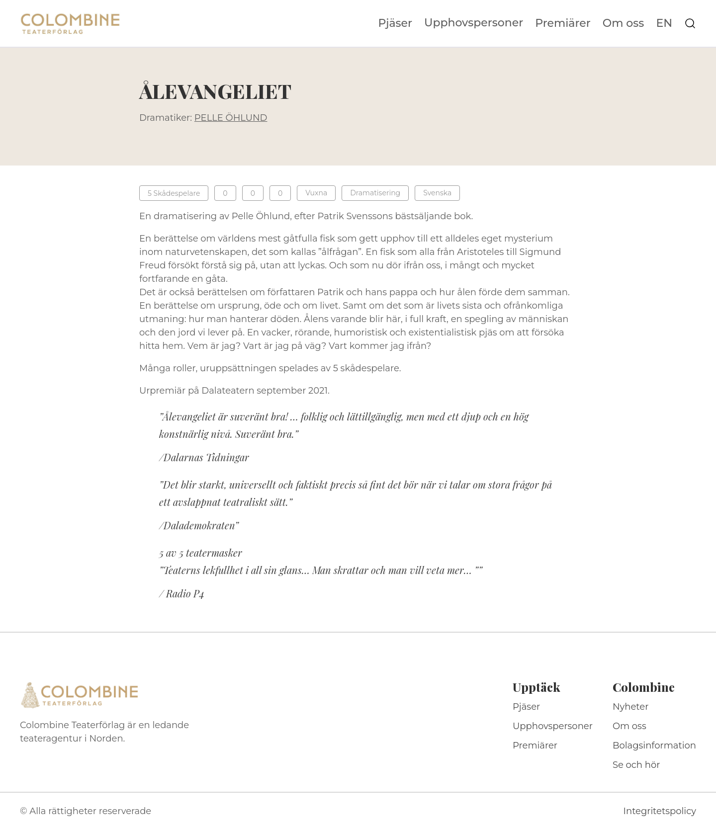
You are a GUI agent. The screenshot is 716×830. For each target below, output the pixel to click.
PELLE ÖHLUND (231, 117)
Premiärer (563, 23)
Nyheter (631, 706)
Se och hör (636, 764)
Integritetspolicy (660, 811)
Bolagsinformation (654, 745)
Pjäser (395, 23)
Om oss (623, 23)
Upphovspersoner (473, 22)
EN (664, 23)
